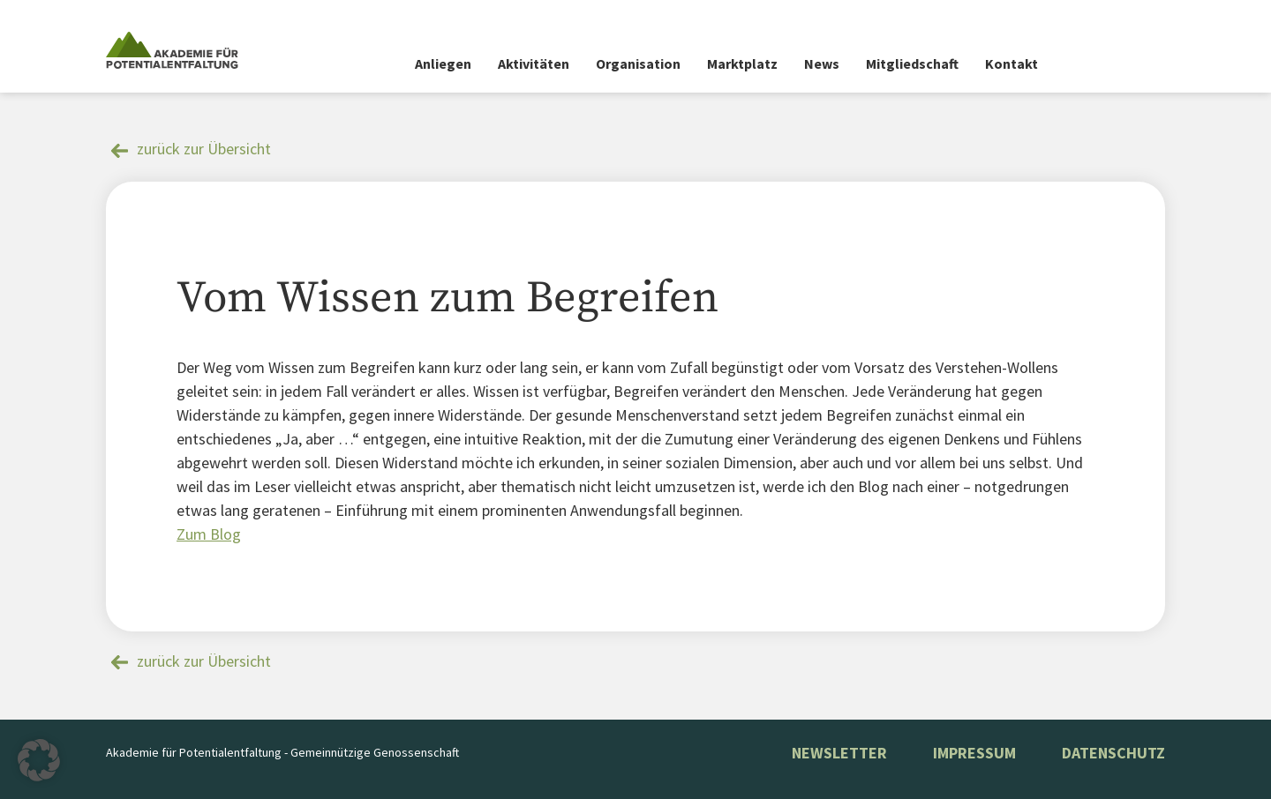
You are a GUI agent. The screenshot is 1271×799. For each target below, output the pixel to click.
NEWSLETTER (839, 753)
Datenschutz (1113, 753)
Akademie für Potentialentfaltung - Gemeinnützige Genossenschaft (282, 752)
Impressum (974, 753)
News (821, 63)
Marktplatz (742, 63)
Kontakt (1011, 63)
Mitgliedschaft (912, 63)
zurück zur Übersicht (204, 148)
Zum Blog (209, 534)
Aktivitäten (533, 63)
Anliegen (443, 63)
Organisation (638, 63)
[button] (39, 760)
